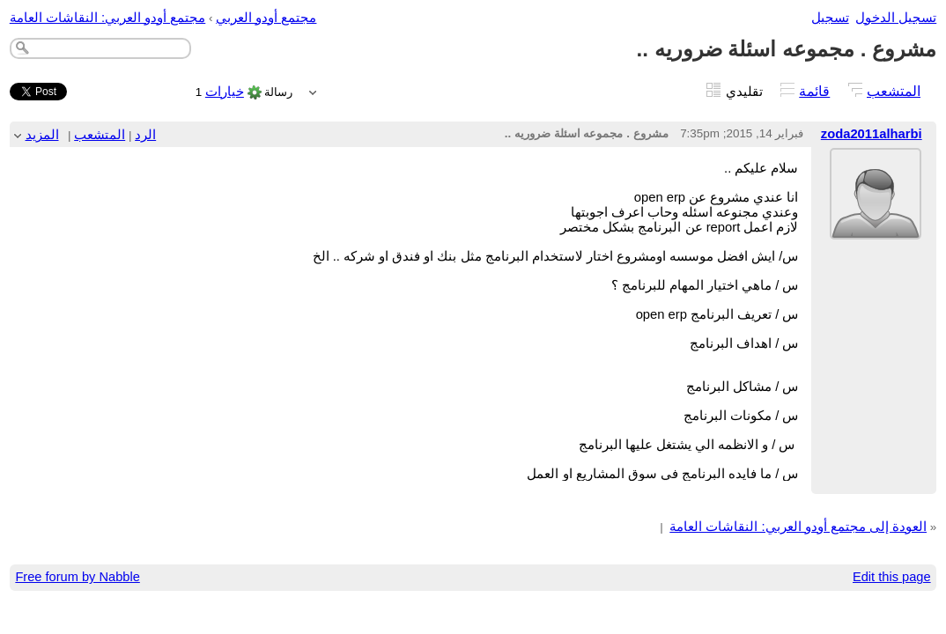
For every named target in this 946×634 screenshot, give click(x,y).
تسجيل (830, 18)
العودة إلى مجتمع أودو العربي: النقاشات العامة (798, 527)
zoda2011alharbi (871, 134)
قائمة (814, 91)
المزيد (42, 135)
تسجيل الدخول (895, 18)
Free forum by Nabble (77, 577)
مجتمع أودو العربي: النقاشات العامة (108, 18)
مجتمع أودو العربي (266, 18)
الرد (145, 135)
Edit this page (892, 577)
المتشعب (893, 91)
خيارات (224, 92)
